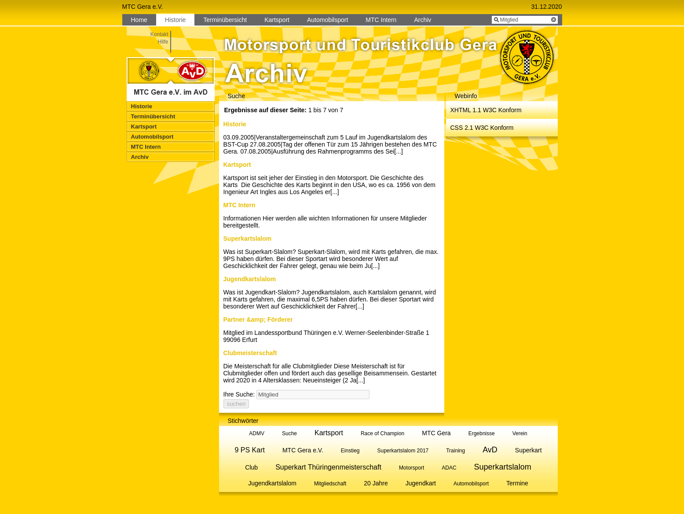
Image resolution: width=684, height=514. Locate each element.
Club (251, 467)
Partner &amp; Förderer (258, 319)
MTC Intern (239, 205)
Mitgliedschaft (330, 484)
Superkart (528, 450)
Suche (289, 433)
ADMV (256, 433)
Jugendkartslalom (249, 279)
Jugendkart (421, 483)
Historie (234, 124)
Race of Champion (382, 433)
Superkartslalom (247, 238)
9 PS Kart (249, 450)
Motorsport (411, 468)
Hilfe (162, 42)
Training (455, 451)
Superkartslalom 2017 (403, 451)
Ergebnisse (481, 433)
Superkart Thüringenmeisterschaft (328, 467)
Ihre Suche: (239, 394)
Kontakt (159, 34)
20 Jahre (376, 483)
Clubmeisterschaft (250, 352)
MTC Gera (436, 433)
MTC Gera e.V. (302, 450)
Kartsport (237, 164)
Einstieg (350, 451)
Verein (519, 433)
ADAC (449, 468)
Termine (517, 483)
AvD (490, 449)
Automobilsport (471, 484)
